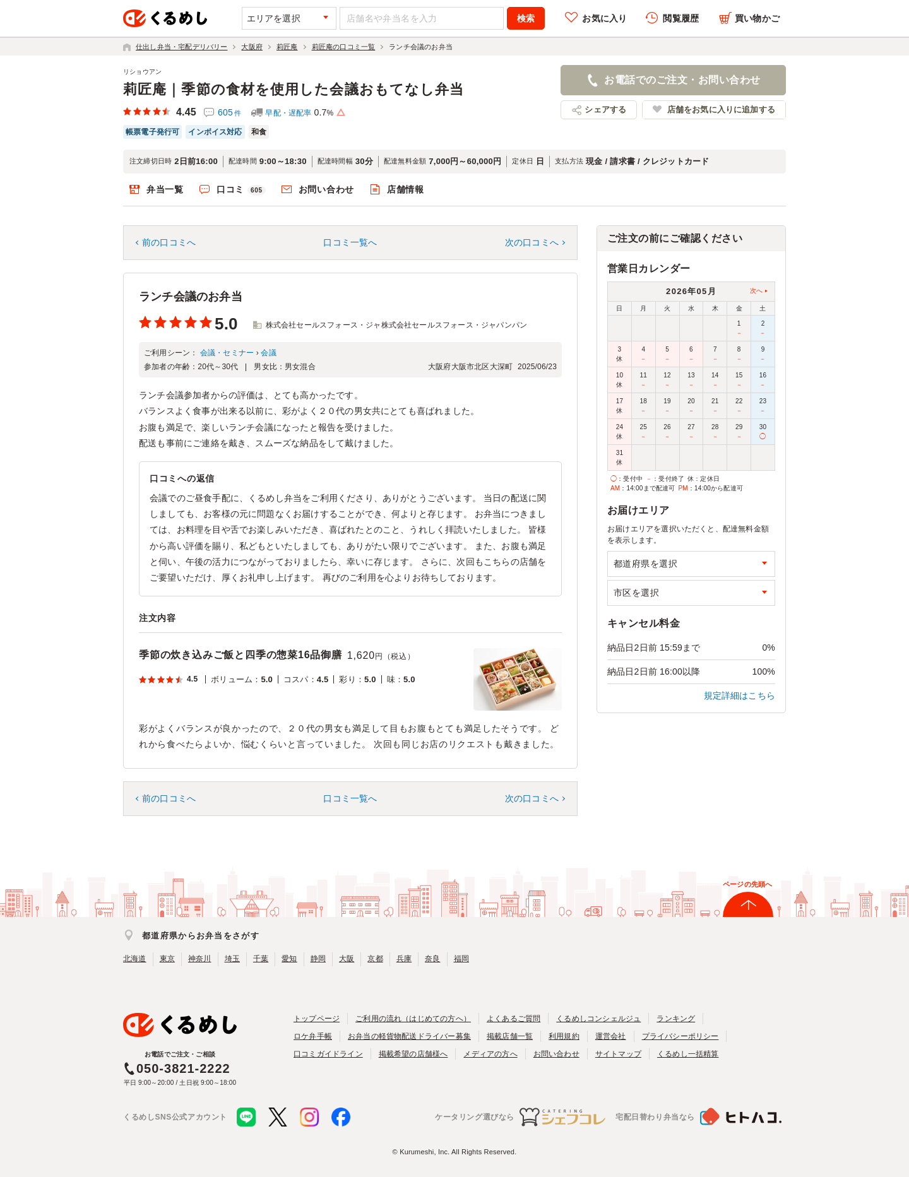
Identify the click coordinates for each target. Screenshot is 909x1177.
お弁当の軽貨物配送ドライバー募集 (409, 1036)
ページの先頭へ (747, 884)
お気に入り (604, 18)
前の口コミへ (169, 242)
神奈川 (199, 958)
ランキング (675, 1018)
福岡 (461, 958)
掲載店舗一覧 (510, 1036)
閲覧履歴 (681, 18)
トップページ (317, 1018)
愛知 (289, 958)
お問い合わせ (326, 189)
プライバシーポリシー (680, 1036)
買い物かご (757, 18)
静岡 (318, 958)
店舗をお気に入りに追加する (721, 109)
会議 (268, 352)
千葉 (260, 958)
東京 (167, 958)
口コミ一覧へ (350, 242)
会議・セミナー (227, 352)
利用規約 (564, 1036)
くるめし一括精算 (688, 1054)
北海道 (134, 958)
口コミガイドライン (328, 1054)
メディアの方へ (490, 1054)
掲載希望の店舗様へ (413, 1054)
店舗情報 (405, 189)
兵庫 (404, 958)
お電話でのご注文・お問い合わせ (682, 79)
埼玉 (232, 958)
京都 (375, 958)
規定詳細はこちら (740, 695)
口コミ (241, 190)
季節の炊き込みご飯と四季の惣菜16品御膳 (240, 654)
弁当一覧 (165, 189)
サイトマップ (618, 1054)
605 (229, 112)
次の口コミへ (532, 242)
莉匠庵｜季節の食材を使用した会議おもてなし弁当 (293, 89)
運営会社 (610, 1036)
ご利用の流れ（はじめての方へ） (413, 1018)
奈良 (432, 958)
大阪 (346, 958)
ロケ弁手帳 (313, 1036)
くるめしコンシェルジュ (598, 1018)
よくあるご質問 (513, 1018)
